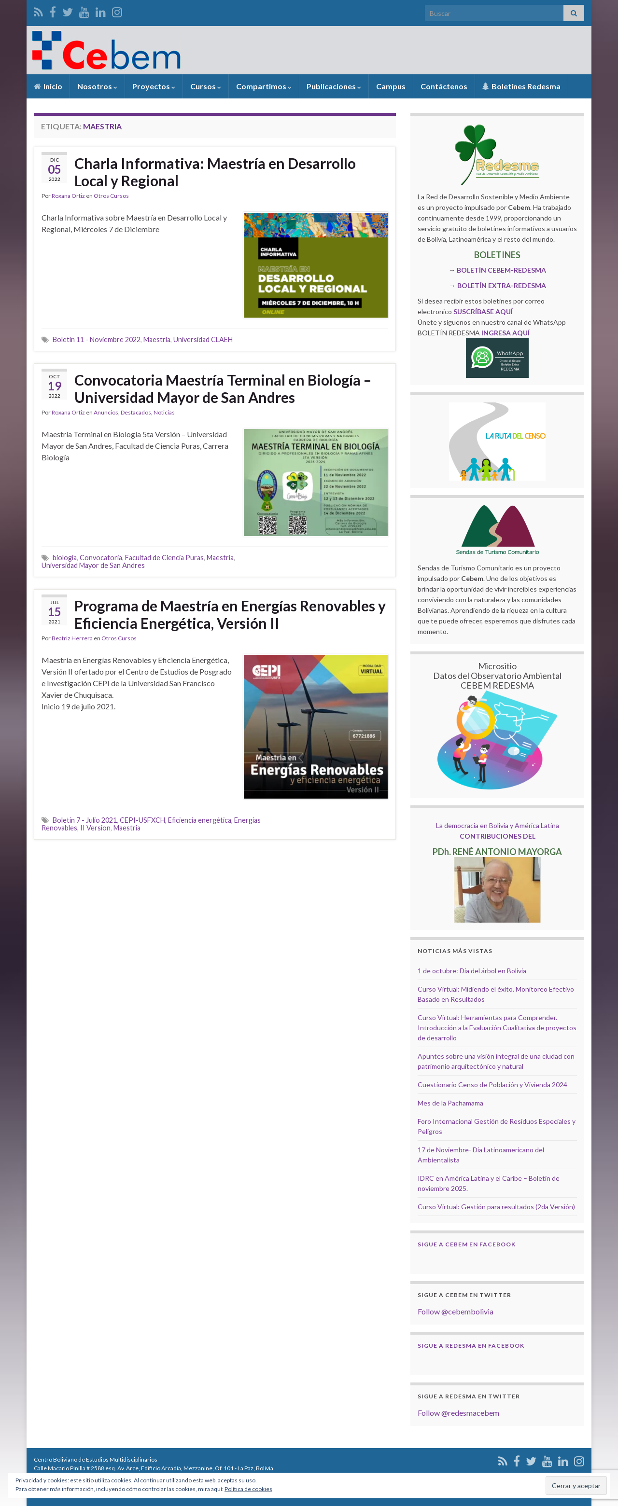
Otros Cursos (111, 195)
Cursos (205, 86)
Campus (391, 86)
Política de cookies (248, 1488)
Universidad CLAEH (203, 339)
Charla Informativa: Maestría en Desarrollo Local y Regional (215, 171)
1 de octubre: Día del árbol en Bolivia (472, 971)
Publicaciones (334, 86)
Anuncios (106, 412)
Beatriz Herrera (72, 638)
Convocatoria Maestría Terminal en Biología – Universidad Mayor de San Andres (222, 388)
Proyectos (153, 86)
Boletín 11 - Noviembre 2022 (96, 339)
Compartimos (264, 86)
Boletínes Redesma (521, 86)
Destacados (136, 412)
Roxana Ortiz (68, 195)
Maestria (156, 339)
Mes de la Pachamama (450, 1103)
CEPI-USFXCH (142, 820)
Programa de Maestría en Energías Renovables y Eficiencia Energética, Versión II (230, 614)
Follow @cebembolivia (455, 1311)
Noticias (164, 412)
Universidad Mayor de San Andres (93, 565)
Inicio (48, 86)
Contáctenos (444, 86)
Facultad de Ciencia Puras (164, 557)
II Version (95, 828)
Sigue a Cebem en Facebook (467, 1244)
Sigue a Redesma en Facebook (471, 1345)
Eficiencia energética (199, 820)
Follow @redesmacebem (458, 1412)
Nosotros (97, 86)
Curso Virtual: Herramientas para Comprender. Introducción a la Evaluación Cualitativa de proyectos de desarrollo (497, 1027)
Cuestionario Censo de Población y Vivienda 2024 (492, 1084)
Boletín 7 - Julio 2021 (85, 820)
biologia (65, 557)
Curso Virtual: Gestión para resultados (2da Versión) (496, 1206)
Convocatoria (101, 557)
